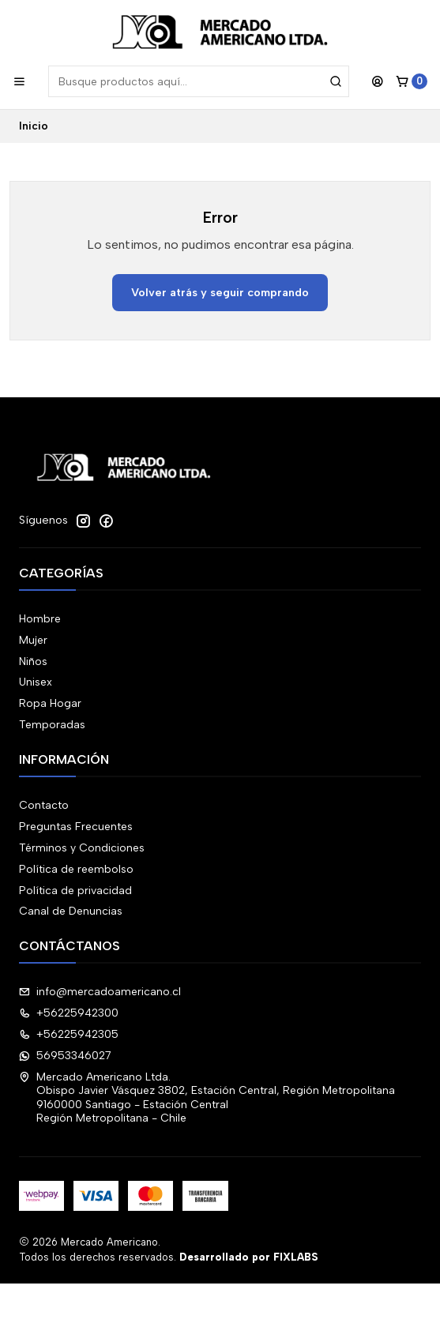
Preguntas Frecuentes (76, 826)
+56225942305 (68, 1034)
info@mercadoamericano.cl (100, 991)
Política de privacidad (75, 890)
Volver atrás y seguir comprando (220, 292)
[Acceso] (377, 81)
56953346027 (65, 1055)
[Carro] (412, 81)
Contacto (44, 805)
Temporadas (52, 724)
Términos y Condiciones (82, 848)
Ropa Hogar (50, 703)
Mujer (33, 640)
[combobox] (198, 81)
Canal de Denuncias (70, 911)
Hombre (40, 619)
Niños (33, 661)
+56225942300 (68, 1013)
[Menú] (19, 81)
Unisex (35, 682)
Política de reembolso (76, 869)
